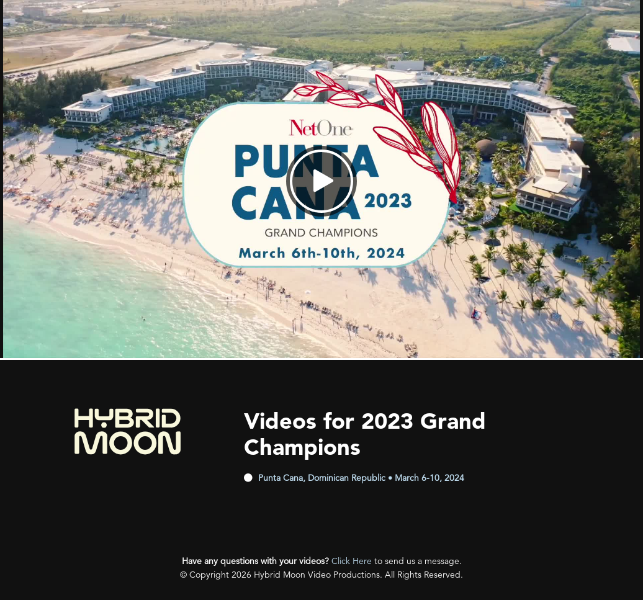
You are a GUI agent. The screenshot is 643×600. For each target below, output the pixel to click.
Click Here (351, 560)
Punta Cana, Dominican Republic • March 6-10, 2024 (361, 477)
